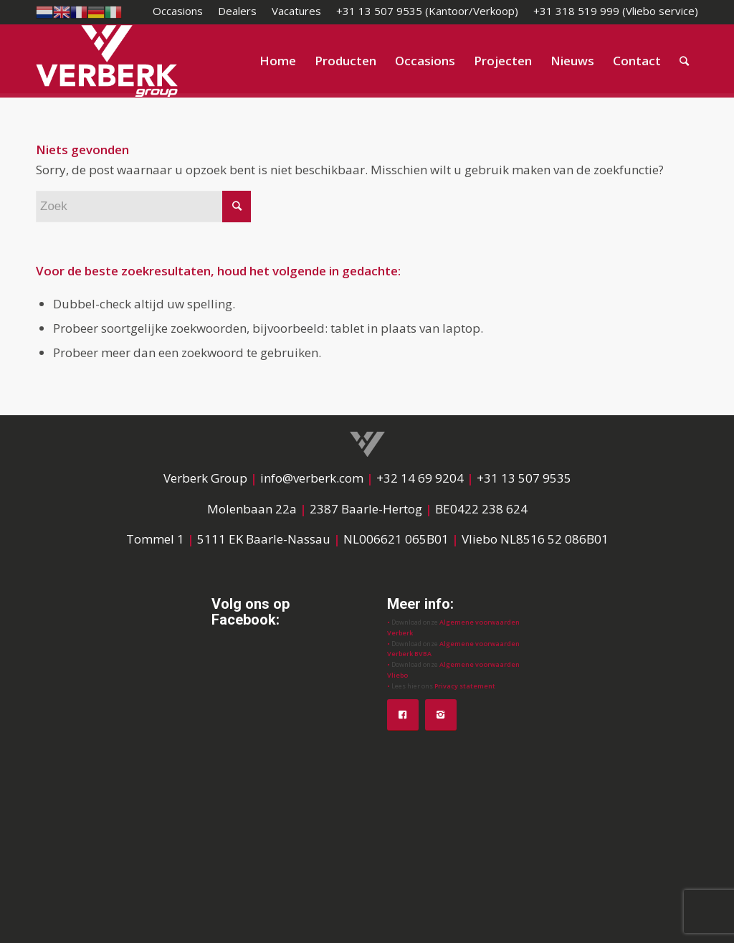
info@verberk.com (313, 478)
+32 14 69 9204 (420, 478)
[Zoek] (684, 61)
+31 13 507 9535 (524, 478)
